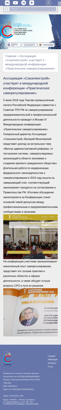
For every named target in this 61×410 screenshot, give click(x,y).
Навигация (52, 359)
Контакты (52, 363)
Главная (10, 56)
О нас (50, 367)
